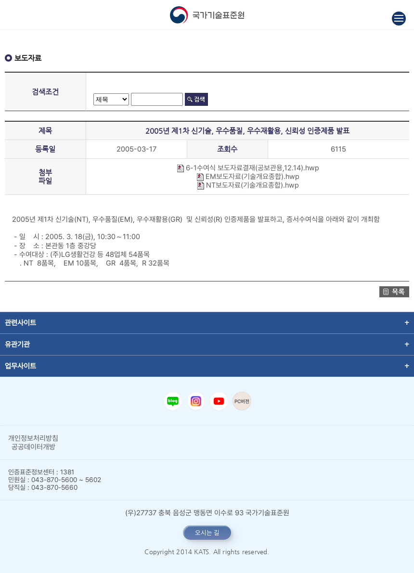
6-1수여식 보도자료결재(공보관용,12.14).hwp (247, 168)
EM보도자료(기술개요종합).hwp (247, 176)
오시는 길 (207, 532)
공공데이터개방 (33, 447)
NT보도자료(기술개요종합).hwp (247, 185)
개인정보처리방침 (33, 438)
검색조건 (45, 92)
